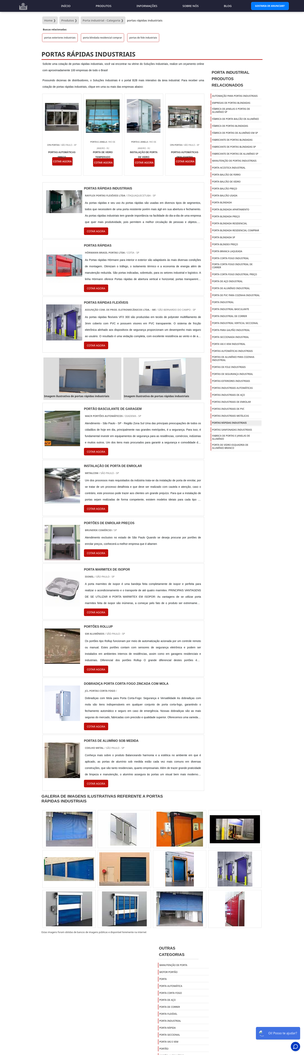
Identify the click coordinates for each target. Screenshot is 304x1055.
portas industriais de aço (228, 395)
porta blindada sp (223, 237)
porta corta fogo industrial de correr (232, 266)
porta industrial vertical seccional (235, 323)
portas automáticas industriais (232, 351)
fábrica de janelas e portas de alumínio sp (231, 110)
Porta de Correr (169, 1007)
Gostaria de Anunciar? (270, 6)
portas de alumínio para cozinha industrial (233, 358)
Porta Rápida (167, 1027)
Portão (163, 1048)
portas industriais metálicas (230, 415)
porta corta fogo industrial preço (234, 274)
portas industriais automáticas (232, 388)
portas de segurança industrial (232, 374)
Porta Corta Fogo (170, 993)
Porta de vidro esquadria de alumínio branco (230, 446)
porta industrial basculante (230, 309)
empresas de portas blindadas (231, 103)
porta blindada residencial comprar (102, 37)
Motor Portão (168, 972)
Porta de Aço (167, 1000)
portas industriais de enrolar (231, 402)
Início (66, 6)
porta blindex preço (225, 244)
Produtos (103, 6)
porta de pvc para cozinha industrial (236, 295)
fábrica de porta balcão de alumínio (235, 119)
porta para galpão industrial (231, 330)
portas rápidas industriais (229, 422)
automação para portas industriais (235, 96)
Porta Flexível (168, 1014)
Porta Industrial (170, 1020)
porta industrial (223, 302)
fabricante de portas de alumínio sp (235, 153)
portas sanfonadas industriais (232, 429)
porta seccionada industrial (230, 337)
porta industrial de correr (229, 316)
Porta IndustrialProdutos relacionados (230, 78)
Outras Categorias (172, 951)
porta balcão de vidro (226, 181)
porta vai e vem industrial (228, 344)
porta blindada (222, 202)
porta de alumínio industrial (231, 288)
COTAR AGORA (96, 553)
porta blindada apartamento (230, 209)
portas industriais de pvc (228, 409)
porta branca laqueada (227, 251)
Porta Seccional (169, 1034)
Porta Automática (170, 986)
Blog (227, 6)
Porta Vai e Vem (168, 1041)
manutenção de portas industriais (234, 160)
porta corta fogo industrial (230, 258)
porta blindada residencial (229, 223)
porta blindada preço (226, 216)
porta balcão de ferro (226, 174)
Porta (163, 979)
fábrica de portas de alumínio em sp (235, 133)
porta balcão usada (225, 195)
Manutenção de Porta (173, 965)
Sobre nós (190, 6)
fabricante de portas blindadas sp (234, 146)
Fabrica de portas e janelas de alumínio (231, 437)
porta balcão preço (224, 188)
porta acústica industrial (228, 167)
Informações (146, 6)
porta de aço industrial (227, 281)
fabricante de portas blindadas (232, 139)
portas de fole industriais (143, 37)
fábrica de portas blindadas (230, 126)
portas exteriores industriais (60, 37)
